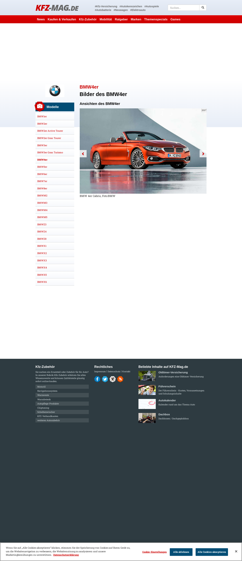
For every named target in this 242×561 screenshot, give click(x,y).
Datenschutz (114, 371)
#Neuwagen (121, 10)
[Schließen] (236, 551)
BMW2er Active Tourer (50, 130)
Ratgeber (121, 19)
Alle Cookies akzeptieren (212, 552)
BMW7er (42, 181)
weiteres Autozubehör (48, 420)
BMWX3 (42, 260)
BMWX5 (42, 274)
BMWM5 (42, 217)
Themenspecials (155, 19)
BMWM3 (42, 202)
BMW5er (42, 166)
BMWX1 (41, 245)
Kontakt (126, 371)
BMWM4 (42, 210)
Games (175, 19)
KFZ (56, 7)
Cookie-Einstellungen (154, 552)
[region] (121, 551)
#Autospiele (151, 6)
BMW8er (42, 188)
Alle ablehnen (181, 552)
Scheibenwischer (46, 411)
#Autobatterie (103, 10)
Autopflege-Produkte (48, 403)
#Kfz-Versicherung (106, 6)
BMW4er (42, 159)
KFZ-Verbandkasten (47, 416)
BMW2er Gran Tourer (49, 138)
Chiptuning (43, 407)
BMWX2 (42, 253)
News (41, 19)
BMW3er (42, 145)
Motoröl (41, 386)
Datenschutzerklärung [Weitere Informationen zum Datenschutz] (66, 554)
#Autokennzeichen (131, 6)
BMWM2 (42, 195)
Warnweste (43, 395)
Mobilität (106, 19)
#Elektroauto (138, 10)
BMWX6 (42, 282)
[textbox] (187, 8)
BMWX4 (42, 267)
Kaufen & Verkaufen (62, 19)
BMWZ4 (42, 231)
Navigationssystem (47, 390)
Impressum (100, 371)
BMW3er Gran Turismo (50, 152)
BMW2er (42, 123)
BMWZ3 (41, 224)
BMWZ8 (41, 238)
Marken (136, 19)
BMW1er (42, 116)
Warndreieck (44, 399)
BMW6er (42, 174)
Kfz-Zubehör (88, 19)
